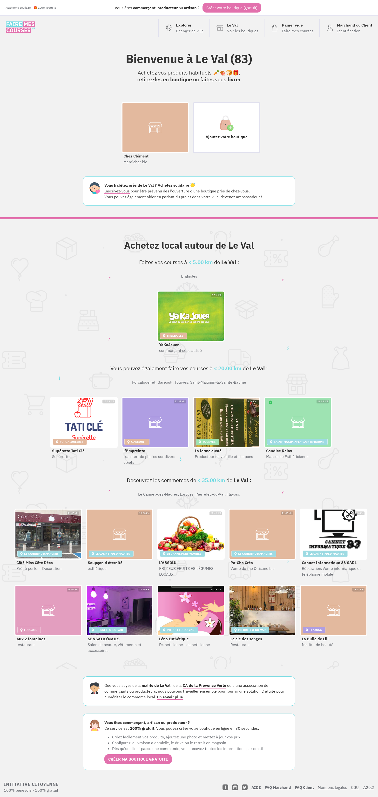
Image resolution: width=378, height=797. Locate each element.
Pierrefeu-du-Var (210, 494)
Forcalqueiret (143, 382)
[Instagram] (235, 787)
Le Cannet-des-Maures (158, 494)
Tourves (181, 382)
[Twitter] (245, 787)
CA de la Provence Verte (204, 685)
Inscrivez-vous (117, 191)
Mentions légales (332, 787)
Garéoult (165, 382)
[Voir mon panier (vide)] (291, 28)
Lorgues (187, 494)
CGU (355, 787)
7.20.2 (368, 787)
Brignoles (189, 276)
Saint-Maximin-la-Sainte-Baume (218, 382)
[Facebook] (225, 787)
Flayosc (233, 494)
